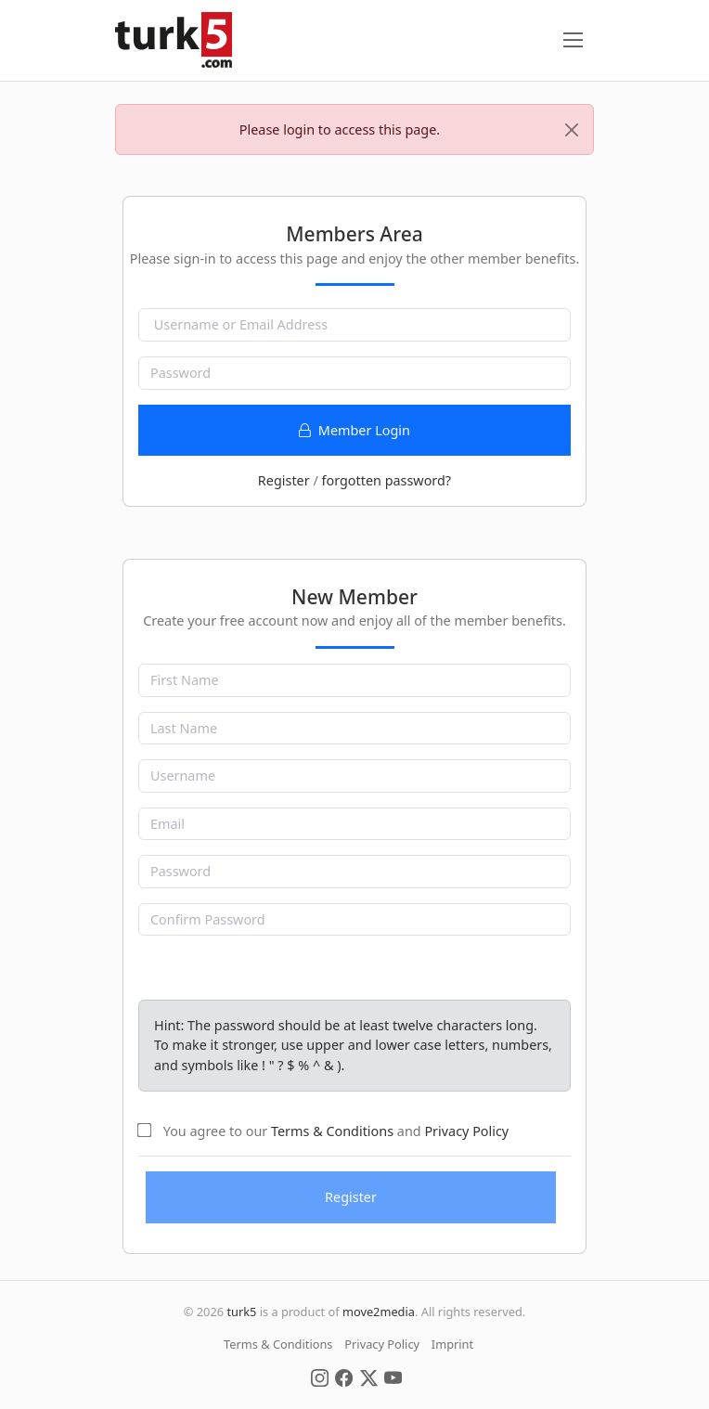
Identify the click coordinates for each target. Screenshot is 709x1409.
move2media (378, 1311)
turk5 (241, 1311)
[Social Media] (320, 1376)
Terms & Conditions (332, 1131)
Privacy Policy (466, 1131)
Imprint (452, 1344)
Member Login (354, 430)
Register (284, 480)
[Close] (571, 130)
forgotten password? (386, 480)
